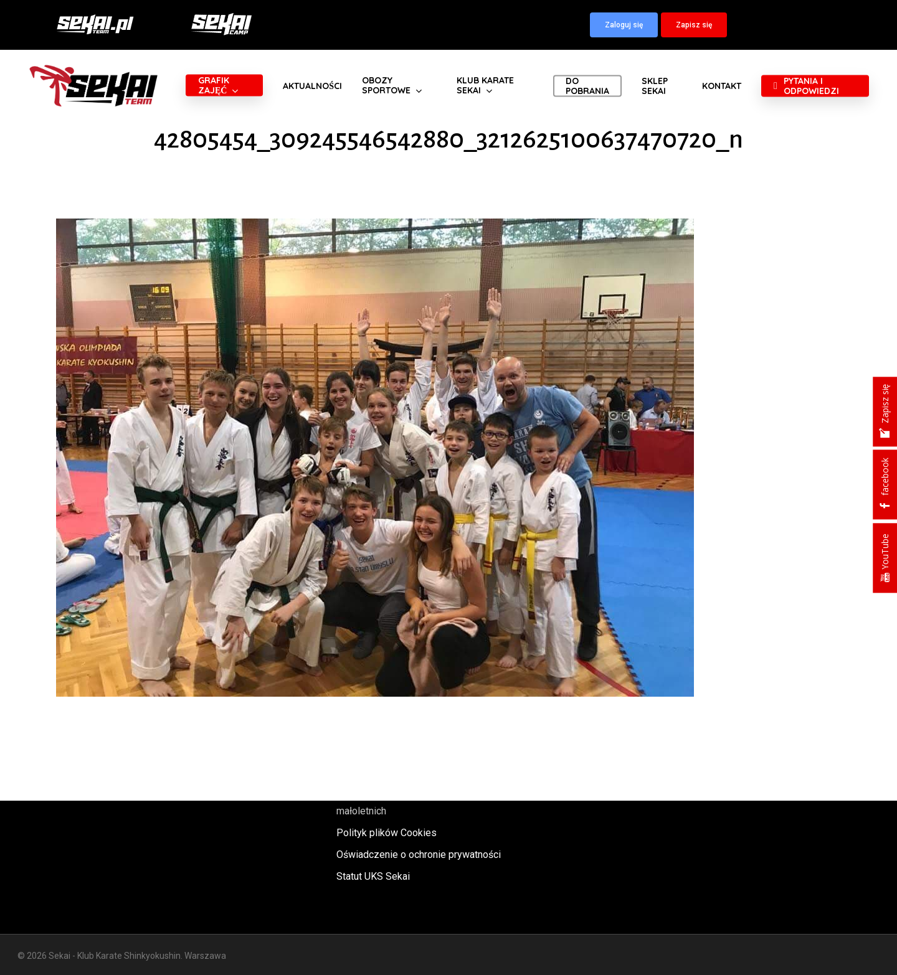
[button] (624, 24)
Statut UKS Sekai (373, 876)
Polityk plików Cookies (386, 833)
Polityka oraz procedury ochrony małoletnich (406, 802)
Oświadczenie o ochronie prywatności (418, 854)
